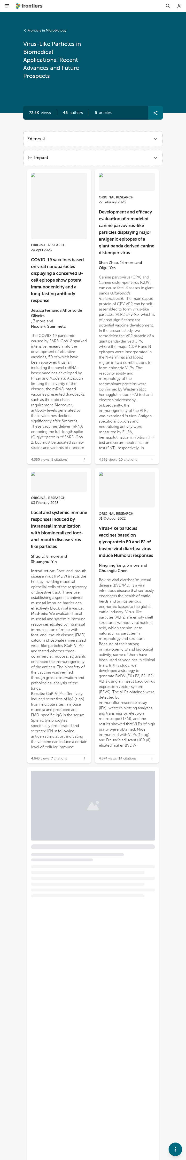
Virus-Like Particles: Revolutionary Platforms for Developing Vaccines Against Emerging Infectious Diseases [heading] (91, 816)
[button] (73, 113)
